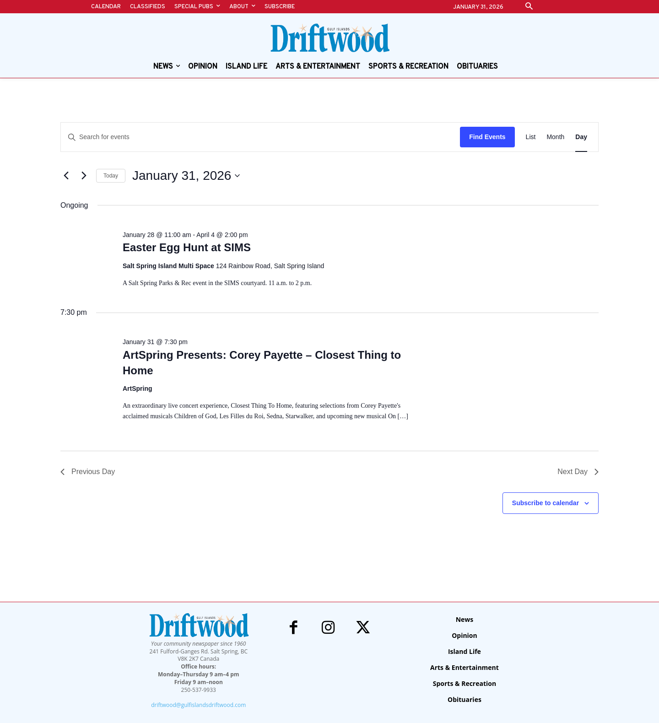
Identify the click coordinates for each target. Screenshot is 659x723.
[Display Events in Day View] (581, 137)
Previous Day (87, 471)
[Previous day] (65, 175)
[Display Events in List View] (531, 137)
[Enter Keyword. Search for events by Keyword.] (260, 137)
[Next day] (83, 175)
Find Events (487, 136)
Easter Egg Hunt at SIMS (187, 247)
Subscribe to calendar (545, 503)
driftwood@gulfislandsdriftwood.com (198, 705)
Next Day (578, 471)
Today (110, 176)
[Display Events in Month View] (555, 137)
